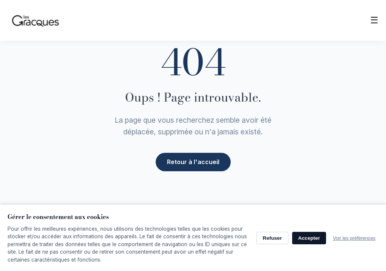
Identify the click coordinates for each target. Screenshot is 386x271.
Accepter (309, 238)
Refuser (272, 238)
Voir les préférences (354, 238)
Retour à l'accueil (193, 161)
